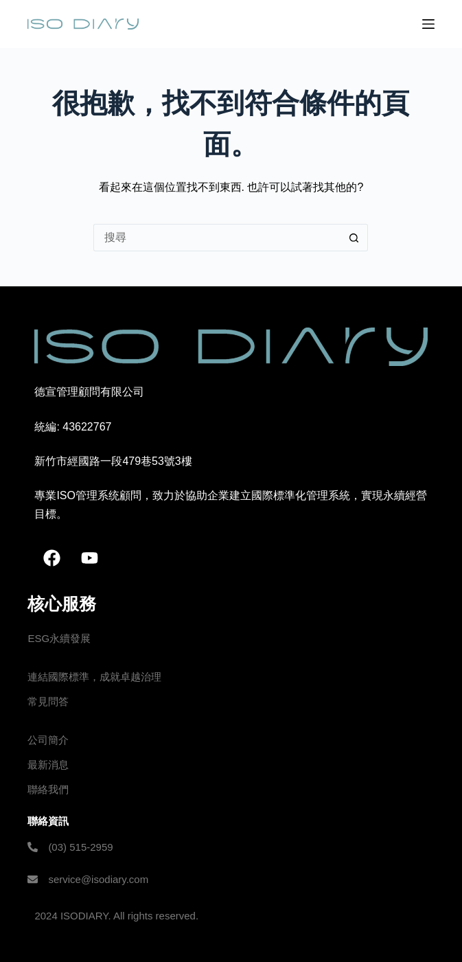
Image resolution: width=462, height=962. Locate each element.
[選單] (428, 24)
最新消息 (48, 764)
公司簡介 (48, 740)
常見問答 (48, 701)
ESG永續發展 (59, 638)
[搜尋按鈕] (354, 237)
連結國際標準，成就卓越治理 (94, 677)
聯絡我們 (48, 789)
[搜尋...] (216, 237)
